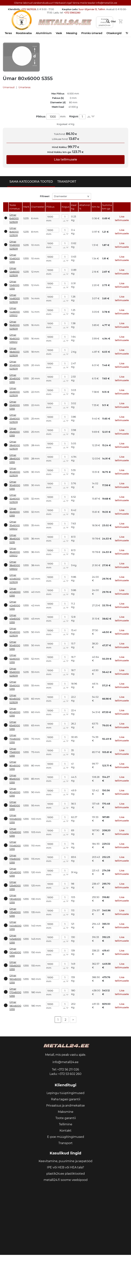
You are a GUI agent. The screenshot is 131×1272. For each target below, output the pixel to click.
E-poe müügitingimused (65, 1137)
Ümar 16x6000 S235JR (14, 325)
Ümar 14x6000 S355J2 (14, 312)
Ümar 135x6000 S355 (15, 912)
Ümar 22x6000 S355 (14, 405)
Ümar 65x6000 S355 (14, 725)
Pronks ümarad (91, 33)
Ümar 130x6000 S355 (15, 899)
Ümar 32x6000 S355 (14, 512)
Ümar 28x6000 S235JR (14, 445)
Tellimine (65, 1124)
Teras (8, 33)
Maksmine (65, 1112)
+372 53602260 (72, 12)
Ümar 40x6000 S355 (15, 592)
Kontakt (65, 1130)
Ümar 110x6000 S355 (15, 845)
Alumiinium (44, 33)
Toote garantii (65, 1118)
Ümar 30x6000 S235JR (14, 472)
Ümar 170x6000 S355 (15, 992)
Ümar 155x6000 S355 (15, 966)
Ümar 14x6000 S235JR (14, 298)
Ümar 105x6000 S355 (15, 832)
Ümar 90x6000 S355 (14, 792)
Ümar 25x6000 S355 (14, 432)
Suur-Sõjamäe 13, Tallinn (92, 9)
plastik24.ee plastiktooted (65, 1173)
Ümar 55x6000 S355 (14, 685)
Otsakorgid (114, 33)
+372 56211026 (28, 9)
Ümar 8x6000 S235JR (14, 232)
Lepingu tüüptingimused (65, 1093)
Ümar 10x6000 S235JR (14, 245)
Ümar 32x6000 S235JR (14, 498)
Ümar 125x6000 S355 (15, 886)
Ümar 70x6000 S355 (14, 739)
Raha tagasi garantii (65, 1099)
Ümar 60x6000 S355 (14, 712)
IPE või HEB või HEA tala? (65, 1167)
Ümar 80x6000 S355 (14, 765)
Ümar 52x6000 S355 (14, 659)
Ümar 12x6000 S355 (14, 285)
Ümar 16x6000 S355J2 (14, 338)
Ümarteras (24, 87)
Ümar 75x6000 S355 (14, 752)
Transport (65, 1143)
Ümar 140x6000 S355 (15, 925)
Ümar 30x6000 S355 (14, 485)
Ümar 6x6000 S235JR (14, 218)
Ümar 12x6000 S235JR (14, 272)
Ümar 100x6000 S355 (15, 819)
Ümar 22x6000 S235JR (14, 392)
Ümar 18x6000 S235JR (14, 352)
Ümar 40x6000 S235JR (15, 579)
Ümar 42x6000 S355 (14, 605)
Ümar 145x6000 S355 (15, 939)
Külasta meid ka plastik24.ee (104, 22)
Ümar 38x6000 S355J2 (14, 565)
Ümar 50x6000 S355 (14, 645)
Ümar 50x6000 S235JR (14, 632)
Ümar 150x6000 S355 (15, 952)
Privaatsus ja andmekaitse (65, 1105)
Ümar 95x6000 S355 (14, 805)
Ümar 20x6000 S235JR (14, 365)
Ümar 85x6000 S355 (14, 779)
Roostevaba (24, 33)
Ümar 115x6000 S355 (14, 859)
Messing (71, 33)
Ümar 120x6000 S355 (15, 872)
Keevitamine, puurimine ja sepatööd (65, 1161)
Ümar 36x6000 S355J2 (14, 552)
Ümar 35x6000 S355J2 (14, 525)
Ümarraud (8, 87)
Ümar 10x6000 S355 (14, 258)
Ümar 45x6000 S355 (14, 619)
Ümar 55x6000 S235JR (14, 672)
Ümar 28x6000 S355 (14, 459)
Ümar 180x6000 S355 (15, 1006)
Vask (59, 33)
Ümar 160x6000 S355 (15, 979)
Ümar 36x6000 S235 (14, 539)
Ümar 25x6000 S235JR (14, 418)
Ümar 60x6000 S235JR (14, 699)
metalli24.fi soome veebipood (66, 1180)
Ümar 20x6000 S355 (14, 378)
